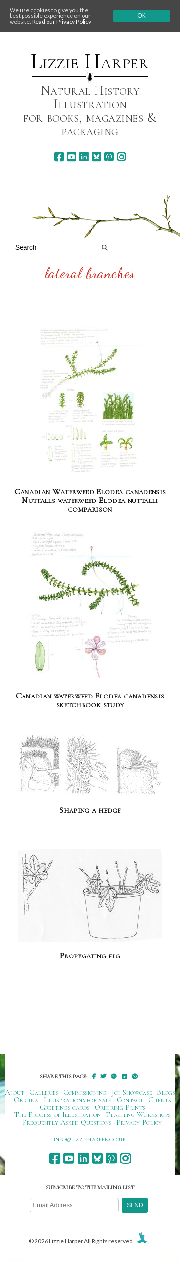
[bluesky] (96, 156)
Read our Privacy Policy (61, 21)
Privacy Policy (139, 1122)
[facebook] (58, 156)
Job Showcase (132, 1092)
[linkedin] (83, 156)
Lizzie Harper (90, 61)
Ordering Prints (120, 1107)
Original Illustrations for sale (63, 1099)
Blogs (166, 1092)
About (14, 1092)
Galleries (44, 1092)
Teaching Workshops (138, 1114)
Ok (141, 15)
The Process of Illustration (57, 1114)
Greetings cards (65, 1107)
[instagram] (121, 156)
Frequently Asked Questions (67, 1122)
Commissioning (85, 1092)
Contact (130, 1099)
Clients (159, 1099)
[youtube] (71, 156)
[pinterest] (108, 156)
